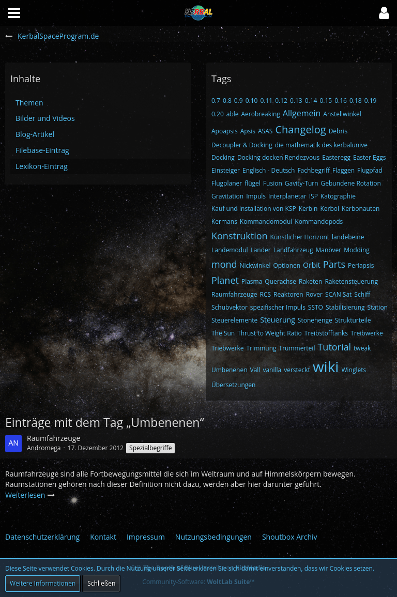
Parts (334, 264)
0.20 (217, 114)
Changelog (300, 129)
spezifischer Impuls (278, 307)
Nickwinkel (255, 265)
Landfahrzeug (293, 250)
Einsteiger (225, 170)
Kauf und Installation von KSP (253, 208)
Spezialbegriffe (150, 447)
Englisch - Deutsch (268, 170)
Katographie (338, 196)
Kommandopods (319, 221)
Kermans (224, 221)
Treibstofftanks (326, 333)
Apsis (247, 131)
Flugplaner (226, 183)
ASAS (265, 131)
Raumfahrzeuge (234, 294)
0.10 (252, 100)
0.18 (355, 100)
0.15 (325, 100)
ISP (313, 196)
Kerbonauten (360, 208)
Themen (29, 103)
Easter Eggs (369, 157)
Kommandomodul (266, 221)
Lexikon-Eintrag (42, 166)
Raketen (311, 281)
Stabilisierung (345, 307)
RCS (265, 294)
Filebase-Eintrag (42, 150)
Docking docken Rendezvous (278, 157)
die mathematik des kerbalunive (321, 145)
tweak (362, 348)
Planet (225, 280)
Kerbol (329, 208)
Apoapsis (224, 131)
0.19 (370, 100)
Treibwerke (366, 333)
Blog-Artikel (35, 134)
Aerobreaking (260, 114)
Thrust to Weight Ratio (269, 333)
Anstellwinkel (342, 114)
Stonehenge (315, 320)
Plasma (251, 281)
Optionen (286, 265)
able (232, 114)
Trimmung (262, 348)
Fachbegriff (313, 170)
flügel (253, 183)
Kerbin (308, 208)
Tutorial (334, 347)
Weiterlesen (30, 495)
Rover (314, 294)
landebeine (348, 237)
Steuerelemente (234, 320)
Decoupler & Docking (241, 145)
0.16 (340, 100)
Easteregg (336, 157)
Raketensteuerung (351, 281)
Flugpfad (370, 170)
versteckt (297, 369)
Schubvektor (229, 307)
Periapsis (361, 265)
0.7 (215, 100)
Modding (357, 250)
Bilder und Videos (45, 118)
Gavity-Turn (301, 183)
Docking (223, 157)
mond (224, 264)
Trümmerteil (297, 348)
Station (378, 307)
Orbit (311, 265)
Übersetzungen (233, 384)
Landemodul (229, 250)
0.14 (311, 100)
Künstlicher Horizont (299, 237)
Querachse (280, 281)
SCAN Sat (338, 294)
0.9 (238, 100)
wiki (326, 366)
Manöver (329, 250)
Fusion (272, 183)
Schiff (362, 294)
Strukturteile (353, 320)
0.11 (266, 100)
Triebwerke (227, 348)
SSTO (315, 307)
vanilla (272, 369)
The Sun (223, 333)
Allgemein (302, 113)
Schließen (101, 583)
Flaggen (343, 170)
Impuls (256, 196)
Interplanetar (287, 196)
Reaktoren (288, 294)
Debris (338, 131)
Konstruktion (239, 235)
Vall (255, 369)
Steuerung (277, 320)
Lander (260, 250)
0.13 (296, 100)
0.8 (227, 100)
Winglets (353, 369)
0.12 (281, 100)
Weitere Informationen (42, 583)
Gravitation (227, 196)
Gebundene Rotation (351, 183)
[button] (384, 13)
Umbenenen (229, 369)
